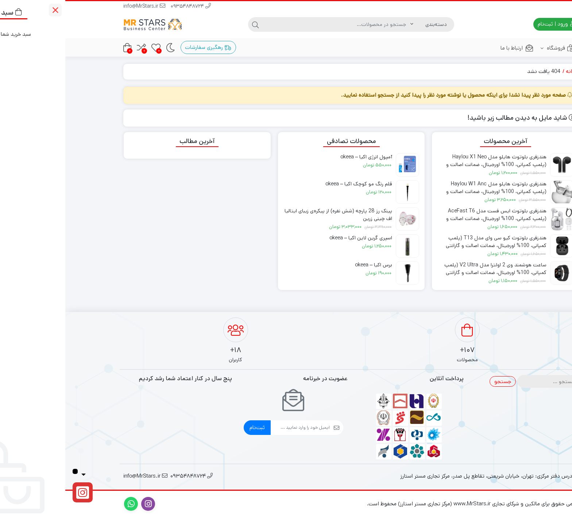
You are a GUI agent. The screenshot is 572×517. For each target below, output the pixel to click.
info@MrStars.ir (79, 7)
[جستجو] (271, 24)
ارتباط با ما (451, 48)
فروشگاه (492, 48)
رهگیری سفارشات (143, 47)
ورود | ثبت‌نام (491, 24)
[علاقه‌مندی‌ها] (90, 47)
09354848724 (125, 7)
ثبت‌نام (192, 427)
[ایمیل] (234, 427)
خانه (505, 71)
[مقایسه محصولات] (76, 47)
